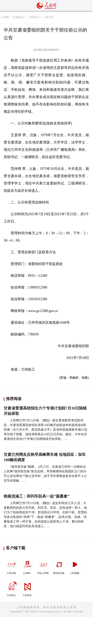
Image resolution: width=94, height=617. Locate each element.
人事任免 (48, 17)
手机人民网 (43, 566)
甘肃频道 (18, 17)
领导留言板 (59, 566)
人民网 (5, 17)
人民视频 (75, 566)
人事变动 (33, 17)
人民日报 (11, 566)
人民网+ (27, 566)
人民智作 (27, 588)
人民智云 (11, 588)
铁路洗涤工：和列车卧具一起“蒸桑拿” (36, 496)
